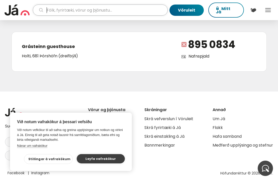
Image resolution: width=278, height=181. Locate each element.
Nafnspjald (199, 56)
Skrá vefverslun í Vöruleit (168, 119)
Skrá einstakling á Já (164, 136)
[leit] (100, 10)
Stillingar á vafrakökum (49, 159)
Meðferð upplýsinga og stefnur (243, 145)
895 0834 (211, 44)
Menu (268, 10)
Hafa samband (227, 136)
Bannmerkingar (159, 145)
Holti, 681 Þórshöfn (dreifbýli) (50, 56)
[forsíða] (18, 10)
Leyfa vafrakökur (100, 159)
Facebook (17, 172)
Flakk (218, 127)
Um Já (219, 119)
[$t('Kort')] (253, 10)
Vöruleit (186, 10)
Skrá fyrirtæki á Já (162, 127)
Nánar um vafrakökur (32, 146)
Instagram (40, 172)
